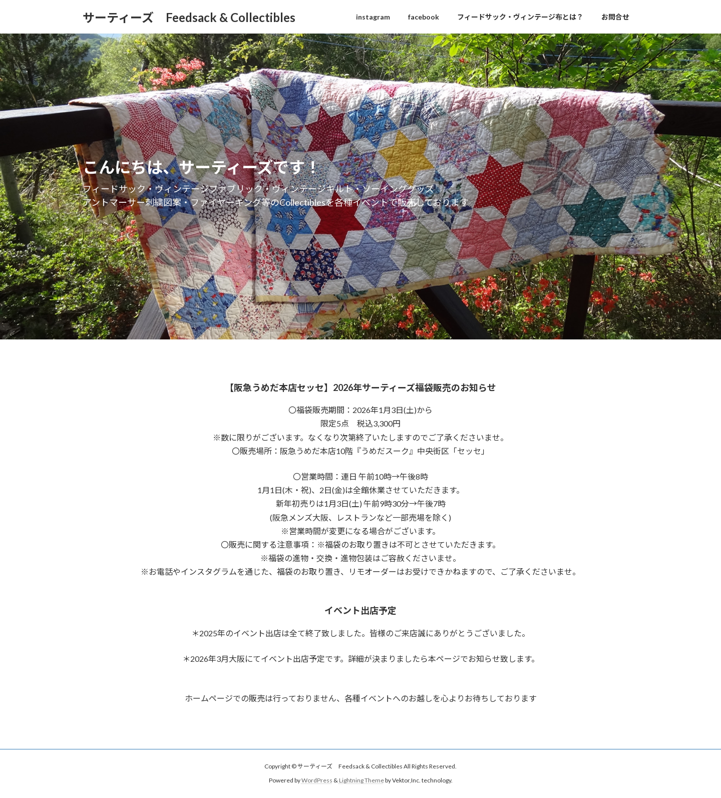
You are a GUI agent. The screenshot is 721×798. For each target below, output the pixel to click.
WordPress (316, 780)
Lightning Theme (361, 780)
